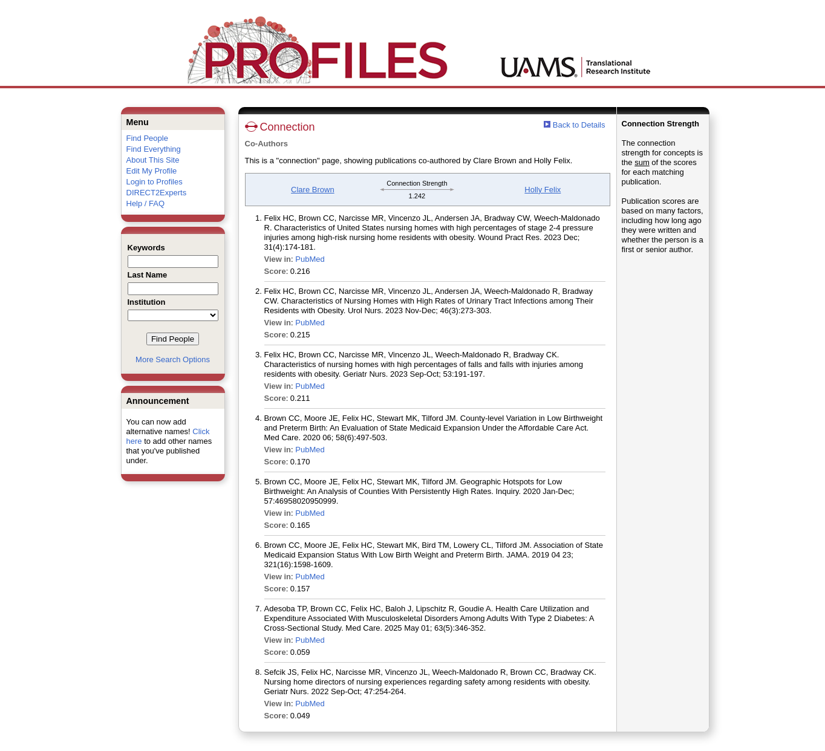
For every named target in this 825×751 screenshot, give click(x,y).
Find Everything (153, 149)
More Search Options (172, 359)
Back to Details (579, 124)
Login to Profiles (154, 181)
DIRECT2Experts (156, 192)
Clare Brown (312, 189)
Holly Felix (542, 189)
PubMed (309, 259)
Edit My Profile (151, 170)
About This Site (153, 159)
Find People (147, 138)
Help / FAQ (145, 203)
